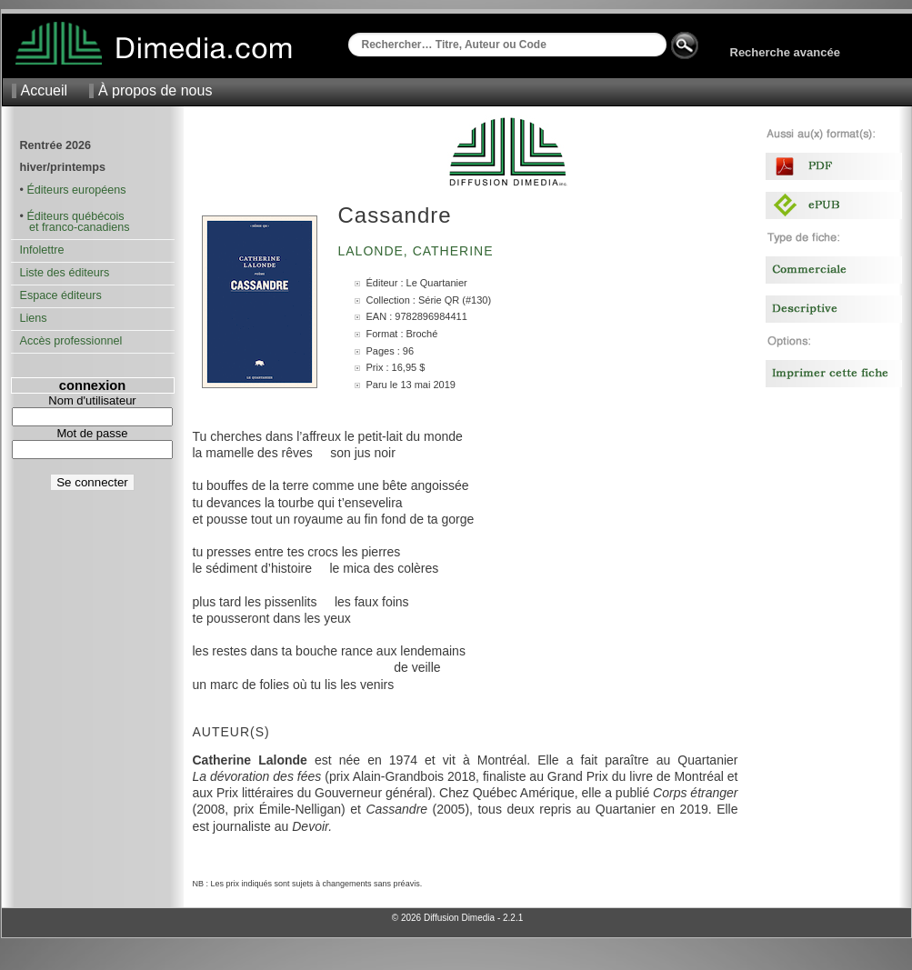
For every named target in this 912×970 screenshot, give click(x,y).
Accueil (44, 90)
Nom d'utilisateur (91, 400)
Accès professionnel (71, 341)
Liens (33, 318)
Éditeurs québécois (75, 216)
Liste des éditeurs (65, 272)
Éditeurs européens (75, 190)
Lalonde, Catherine (418, 251)
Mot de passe (91, 433)
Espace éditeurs (61, 295)
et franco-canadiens (75, 227)
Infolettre (42, 250)
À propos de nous (155, 90)
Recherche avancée (785, 52)
